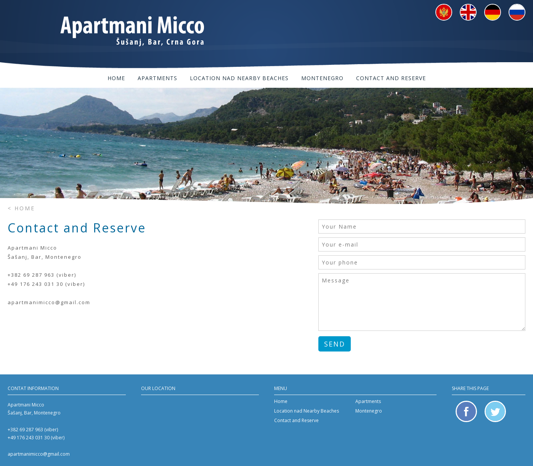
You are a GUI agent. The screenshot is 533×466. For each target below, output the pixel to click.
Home (116, 78)
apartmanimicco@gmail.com (39, 454)
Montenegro (322, 78)
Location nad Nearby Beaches (239, 78)
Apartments (157, 78)
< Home (21, 208)
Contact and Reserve (391, 78)
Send (334, 343)
